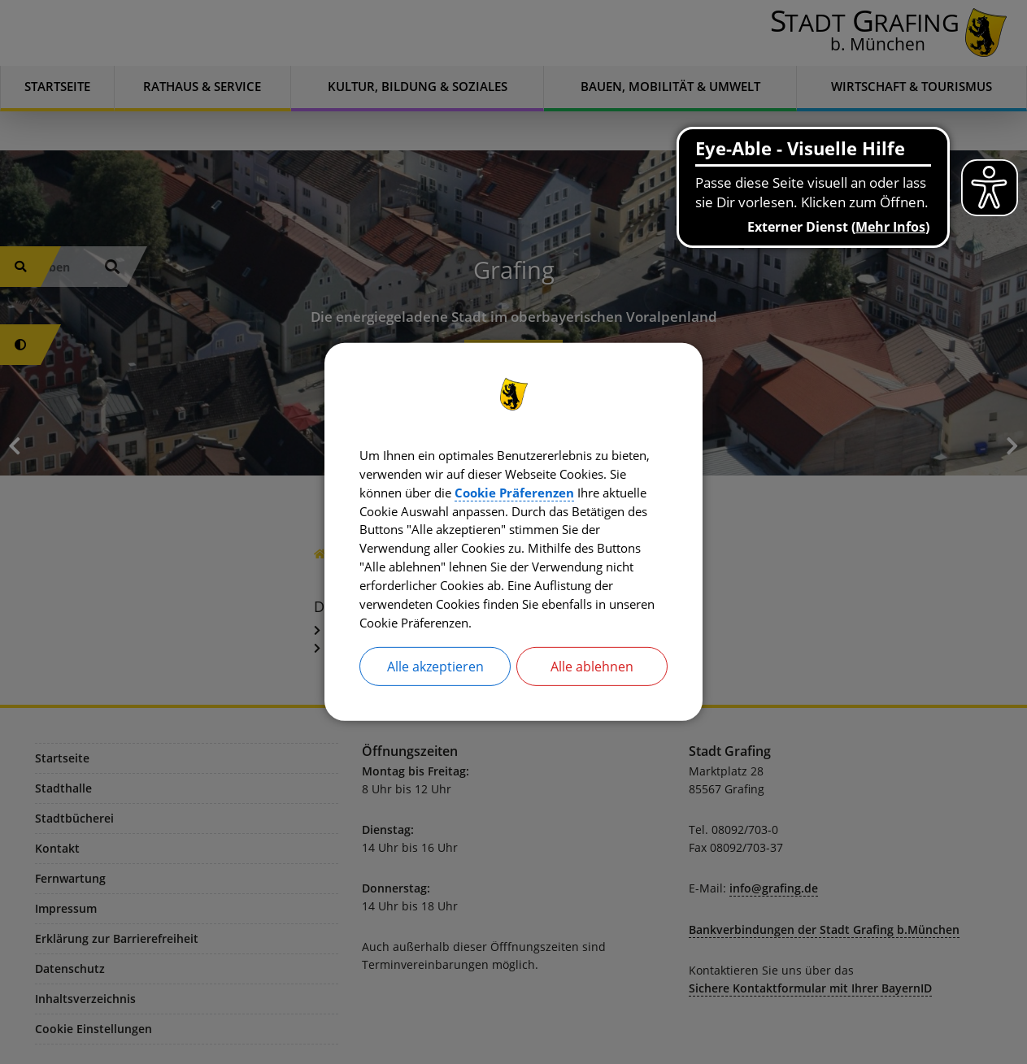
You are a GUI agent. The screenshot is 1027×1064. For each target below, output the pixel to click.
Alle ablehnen (591, 671)
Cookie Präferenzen (602, 490)
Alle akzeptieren (435, 671)
